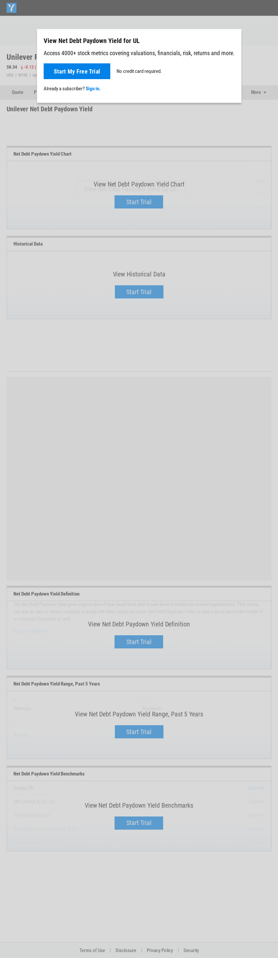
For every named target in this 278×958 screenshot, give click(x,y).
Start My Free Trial (77, 71)
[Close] (232, 40)
